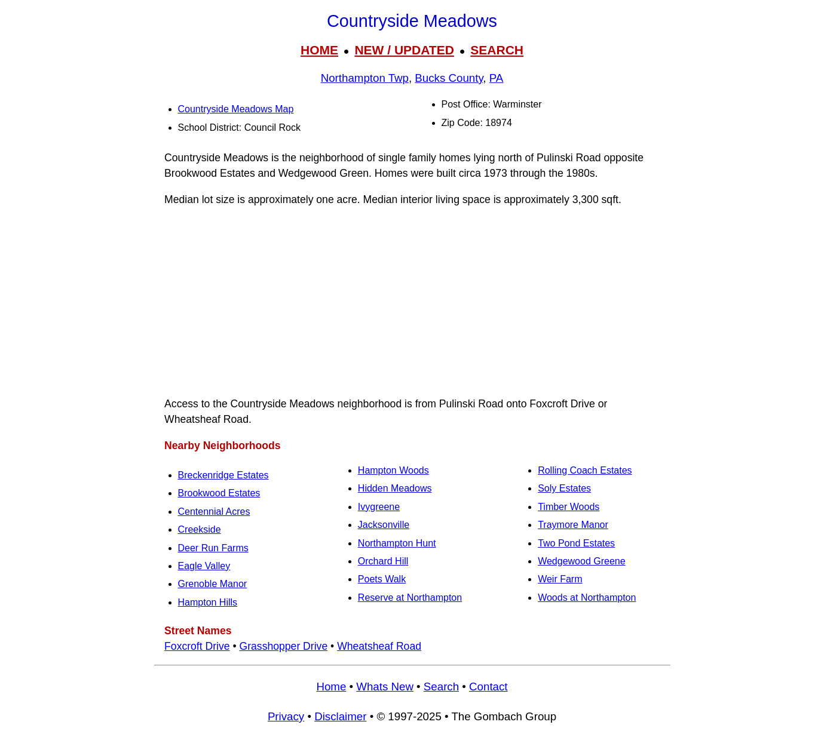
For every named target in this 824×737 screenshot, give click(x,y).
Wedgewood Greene (581, 561)
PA (496, 78)
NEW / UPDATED (404, 50)
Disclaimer (340, 716)
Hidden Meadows (395, 488)
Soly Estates (564, 488)
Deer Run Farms (213, 548)
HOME (319, 50)
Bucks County (449, 78)
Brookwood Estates (219, 493)
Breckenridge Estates (223, 475)
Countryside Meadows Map (236, 109)
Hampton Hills (208, 602)
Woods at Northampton (587, 597)
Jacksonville (383, 525)
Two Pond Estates (576, 543)
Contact (488, 686)
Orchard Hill (383, 561)
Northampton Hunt (397, 543)
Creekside (199, 529)
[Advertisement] (412, 301)
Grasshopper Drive (284, 646)
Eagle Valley (204, 566)
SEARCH (496, 50)
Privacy (286, 716)
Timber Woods (568, 507)
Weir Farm (560, 579)
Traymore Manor (573, 525)
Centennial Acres (214, 511)
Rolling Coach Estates (585, 470)
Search (441, 686)
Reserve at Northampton (410, 597)
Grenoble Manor (212, 584)
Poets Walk (382, 579)
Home (331, 686)
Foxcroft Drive (197, 646)
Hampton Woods (393, 470)
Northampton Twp (365, 78)
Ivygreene (379, 507)
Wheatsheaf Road (379, 646)
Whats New (384, 686)
